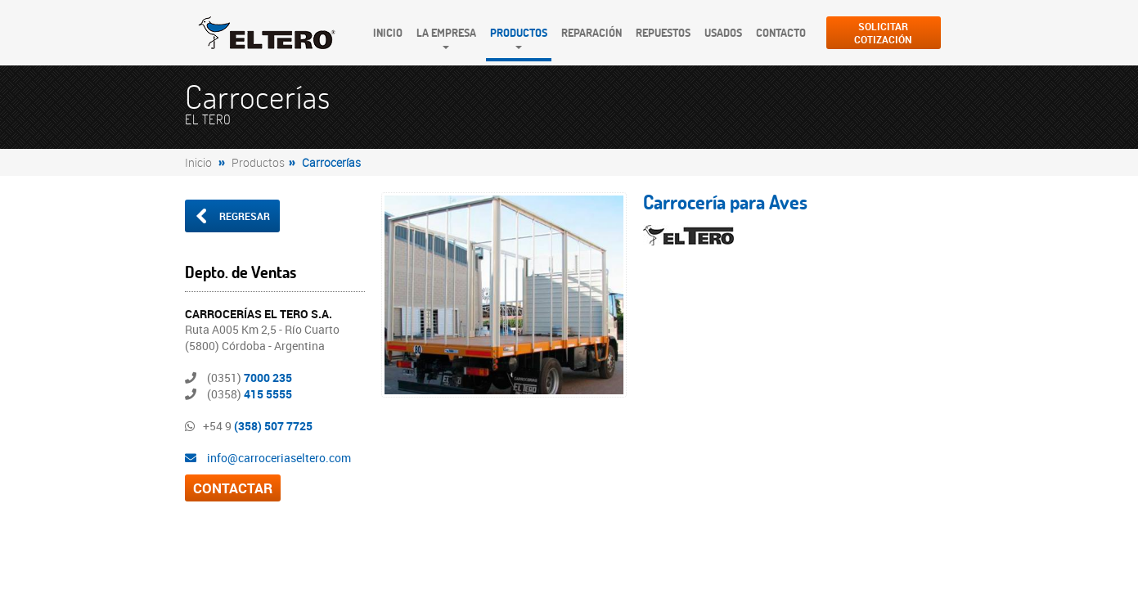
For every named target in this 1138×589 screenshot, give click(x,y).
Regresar (231, 216)
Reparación (591, 32)
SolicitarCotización (883, 33)
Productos (518, 32)
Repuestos (663, 32)
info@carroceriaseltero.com (268, 457)
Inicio (388, 32)
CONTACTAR (232, 488)
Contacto (781, 32)
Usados (723, 32)
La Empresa (446, 32)
